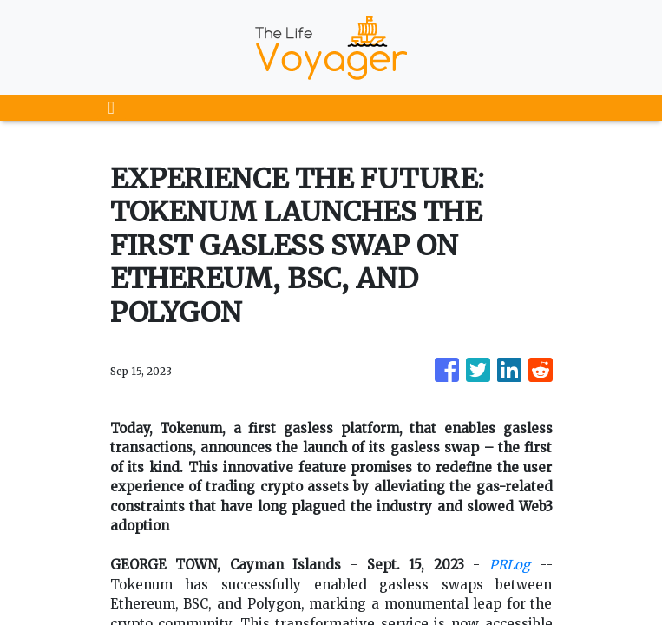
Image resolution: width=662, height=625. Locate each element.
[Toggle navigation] (111, 108)
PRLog (509, 564)
